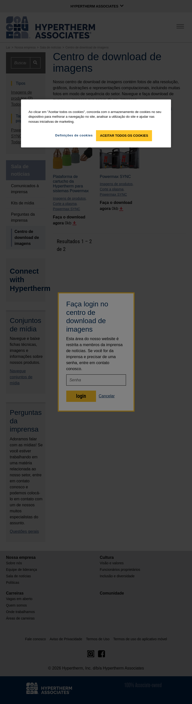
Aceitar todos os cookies (124, 135)
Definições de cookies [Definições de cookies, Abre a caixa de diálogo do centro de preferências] (74, 135)
